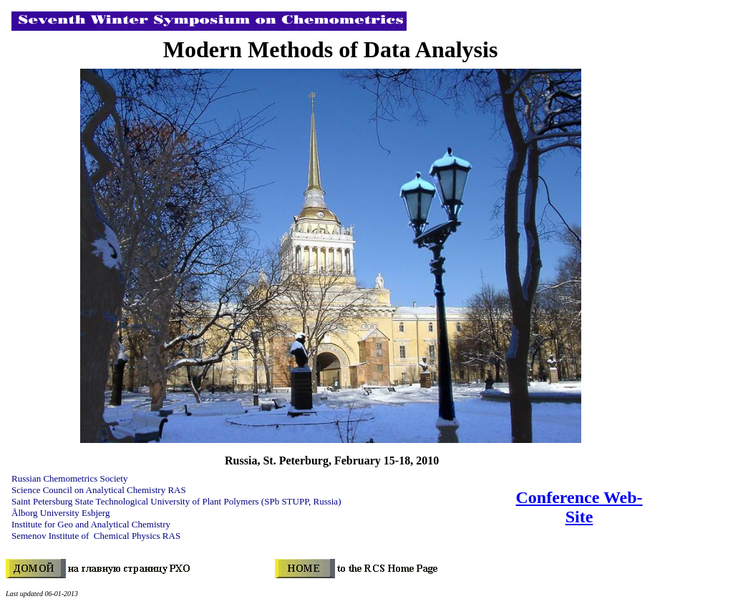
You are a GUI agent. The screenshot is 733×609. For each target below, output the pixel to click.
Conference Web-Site (579, 507)
